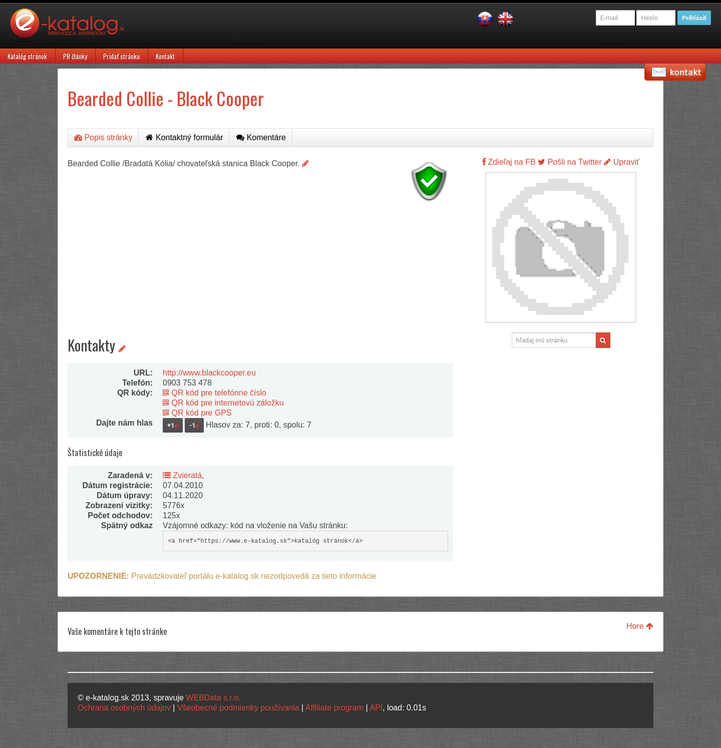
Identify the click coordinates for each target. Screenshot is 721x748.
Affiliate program (334, 707)
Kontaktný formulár (184, 137)
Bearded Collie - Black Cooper (166, 98)
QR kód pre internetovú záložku (223, 403)
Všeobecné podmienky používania (238, 707)
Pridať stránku (121, 56)
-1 (194, 425)
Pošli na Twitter (570, 162)
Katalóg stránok (27, 56)
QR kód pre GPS (197, 413)
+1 (172, 425)
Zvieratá (182, 475)
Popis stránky (103, 137)
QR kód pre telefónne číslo (214, 393)
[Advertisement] (260, 275)
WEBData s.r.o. (213, 697)
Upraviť (621, 162)
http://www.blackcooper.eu (209, 372)
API (376, 707)
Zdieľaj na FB (509, 162)
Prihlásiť (694, 18)
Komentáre (261, 137)
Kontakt (165, 56)
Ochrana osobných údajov (124, 707)
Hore (639, 626)
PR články (75, 56)
